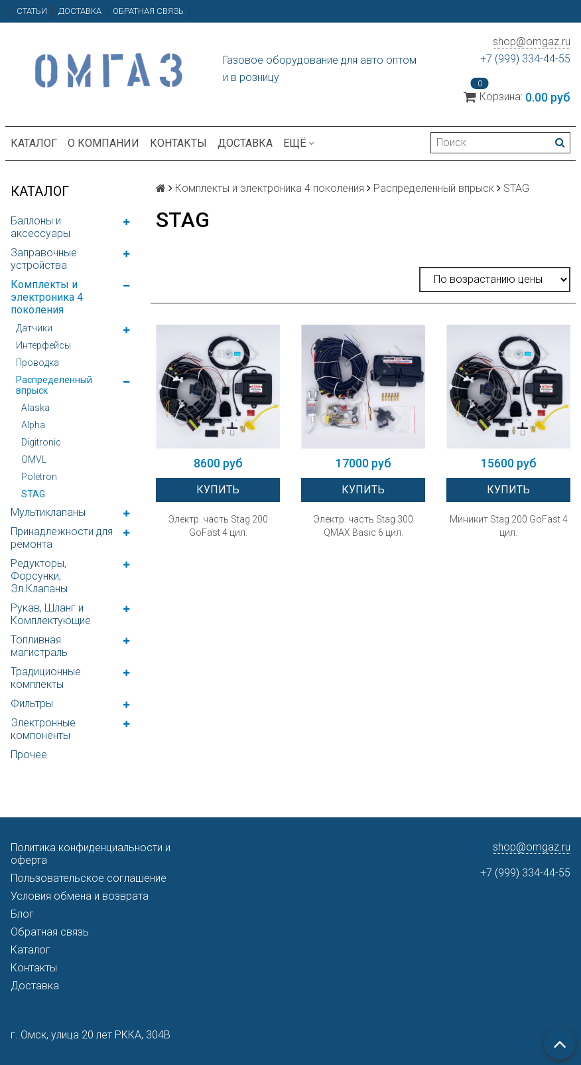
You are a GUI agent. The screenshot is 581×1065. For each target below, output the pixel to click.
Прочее (29, 754)
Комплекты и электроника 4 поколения (47, 297)
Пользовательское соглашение (88, 878)
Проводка (37, 362)
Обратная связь (148, 11)
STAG (33, 494)
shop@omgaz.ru (531, 41)
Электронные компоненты (43, 729)
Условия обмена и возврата (80, 896)
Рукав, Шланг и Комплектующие (51, 614)
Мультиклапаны (48, 512)
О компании (103, 143)
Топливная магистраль (39, 646)
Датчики (34, 328)
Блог (22, 914)
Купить (217, 489)
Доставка (79, 11)
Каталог (34, 143)
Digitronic (41, 442)
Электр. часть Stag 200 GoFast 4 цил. (218, 526)
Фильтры (32, 703)
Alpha (33, 425)
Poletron (39, 476)
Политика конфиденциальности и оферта (90, 853)
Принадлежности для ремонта (62, 537)
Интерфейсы (43, 345)
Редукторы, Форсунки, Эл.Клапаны (39, 576)
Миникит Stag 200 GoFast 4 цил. (509, 526)
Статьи (32, 11)
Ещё (298, 143)
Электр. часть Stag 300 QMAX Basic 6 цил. (363, 526)
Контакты (178, 143)
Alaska (35, 407)
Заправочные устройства (44, 259)
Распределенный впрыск (54, 385)
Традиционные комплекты (46, 678)
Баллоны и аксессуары (40, 227)
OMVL (33, 459)
